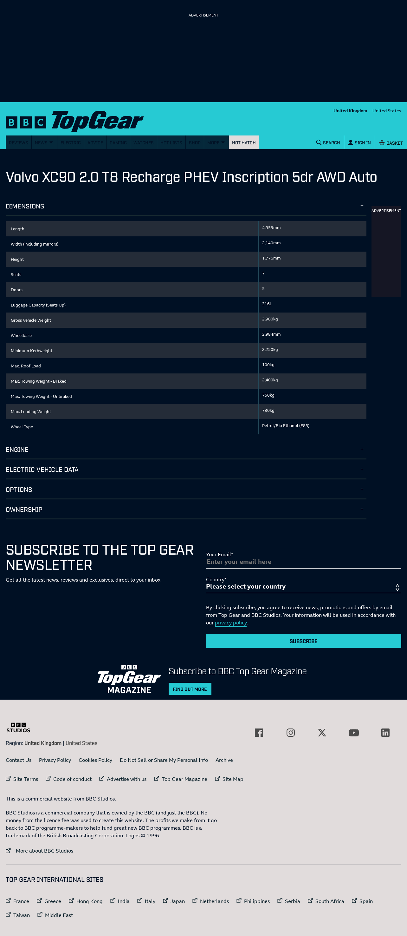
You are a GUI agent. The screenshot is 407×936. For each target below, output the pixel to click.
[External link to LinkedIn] (385, 732)
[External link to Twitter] (322, 732)
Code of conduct (72, 779)
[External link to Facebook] (259, 732)
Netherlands (214, 901)
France (21, 901)
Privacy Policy (55, 760)
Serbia (292, 901)
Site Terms (25, 779)
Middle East (59, 915)
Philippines (257, 901)
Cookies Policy (95, 760)
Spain (366, 901)
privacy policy (231, 622)
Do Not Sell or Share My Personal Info (164, 760)
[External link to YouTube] (354, 732)
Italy (150, 901)
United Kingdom (350, 111)
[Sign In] (359, 142)
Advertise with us (126, 779)
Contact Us (18, 760)
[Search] (328, 142)
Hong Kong (89, 901)
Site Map (233, 779)
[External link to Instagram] (291, 732)
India (124, 901)
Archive (224, 760)
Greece (52, 901)
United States (386, 111)
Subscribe (304, 641)
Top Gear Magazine (184, 779)
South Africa (329, 901)
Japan (178, 901)
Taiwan (21, 915)
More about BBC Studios (39, 850)
